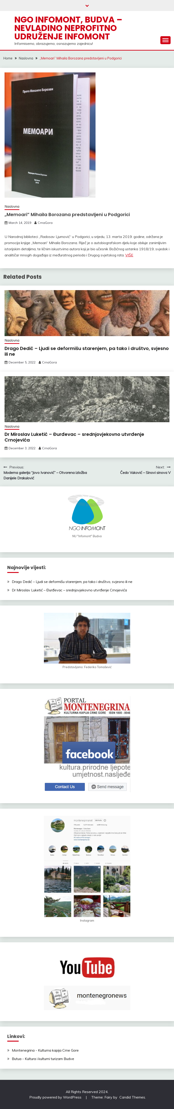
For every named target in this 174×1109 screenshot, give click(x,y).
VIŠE (129, 255)
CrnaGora (45, 223)
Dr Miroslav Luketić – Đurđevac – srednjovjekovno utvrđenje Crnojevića (74, 437)
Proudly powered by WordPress (55, 1097)
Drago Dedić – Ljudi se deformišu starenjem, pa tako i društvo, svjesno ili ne (87, 351)
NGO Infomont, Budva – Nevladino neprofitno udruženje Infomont (68, 28)
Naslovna (12, 206)
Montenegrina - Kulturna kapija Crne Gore (45, 1050)
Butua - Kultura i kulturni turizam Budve (43, 1058)
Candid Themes (132, 1097)
